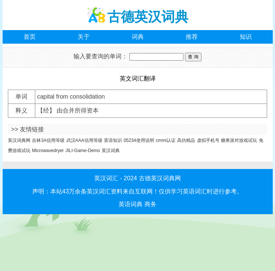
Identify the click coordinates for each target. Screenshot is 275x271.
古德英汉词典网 (160, 178)
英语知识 (113, 140)
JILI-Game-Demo (83, 150)
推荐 (192, 36)
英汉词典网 (19, 140)
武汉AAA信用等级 (84, 140)
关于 (84, 36)
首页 (30, 36)
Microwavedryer (48, 150)
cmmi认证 (166, 140)
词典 (138, 36)
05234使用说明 (138, 140)
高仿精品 (186, 140)
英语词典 (131, 204)
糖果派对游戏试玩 (239, 140)
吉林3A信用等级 (48, 140)
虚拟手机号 (208, 140)
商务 (150, 204)
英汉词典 (111, 150)
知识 (246, 36)
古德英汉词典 (147, 16)
